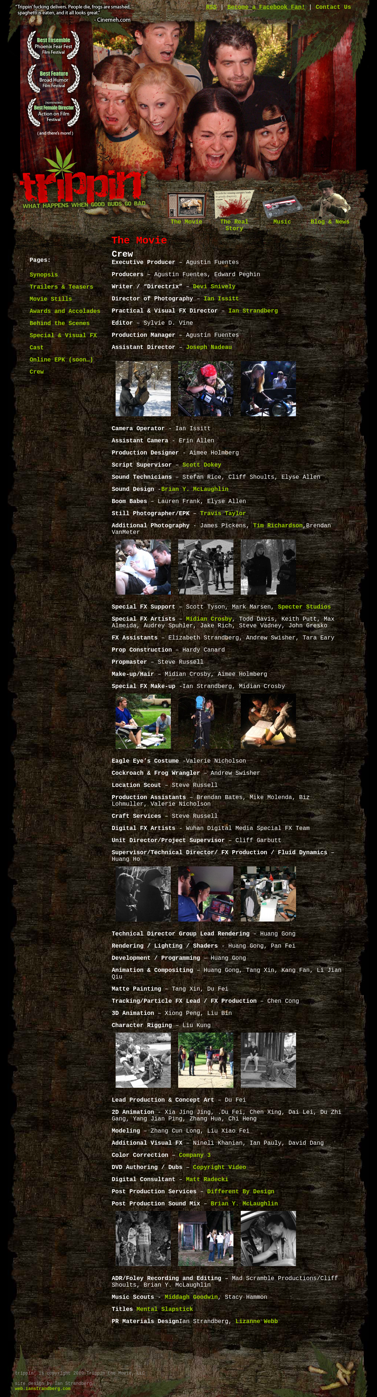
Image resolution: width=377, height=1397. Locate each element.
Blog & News (330, 219)
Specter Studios (304, 607)
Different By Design (240, 1191)
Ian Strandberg (253, 311)
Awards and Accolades (65, 311)
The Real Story (234, 223)
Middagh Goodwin (191, 1297)
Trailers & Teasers (62, 287)
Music (282, 219)
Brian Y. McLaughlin (194, 489)
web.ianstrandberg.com (43, 1388)
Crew (37, 372)
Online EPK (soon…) (62, 360)
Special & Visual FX (63, 335)
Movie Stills (51, 299)
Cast (37, 348)
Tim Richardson (278, 526)
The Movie (186, 219)
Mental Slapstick (165, 1309)
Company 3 (195, 1155)
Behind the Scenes (60, 323)
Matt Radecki (207, 1179)
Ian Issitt (221, 299)
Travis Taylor (223, 513)
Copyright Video (219, 1167)
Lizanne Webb (257, 1321)
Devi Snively (214, 287)
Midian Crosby (209, 619)
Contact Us (333, 7)
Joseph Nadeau (209, 347)
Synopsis (44, 275)
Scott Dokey (202, 465)
